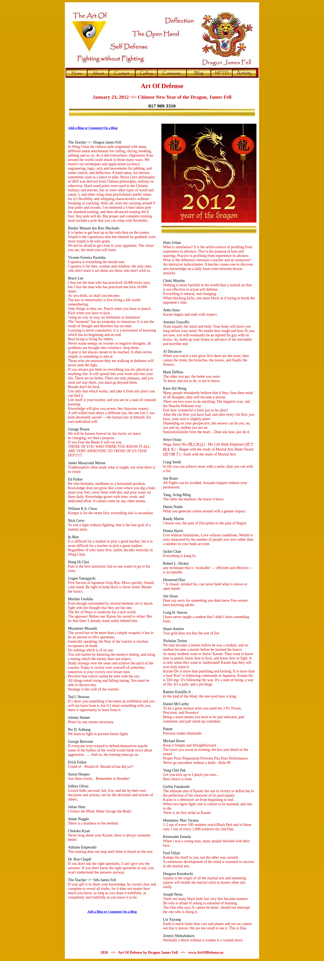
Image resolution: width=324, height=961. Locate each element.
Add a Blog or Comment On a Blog (92, 128)
